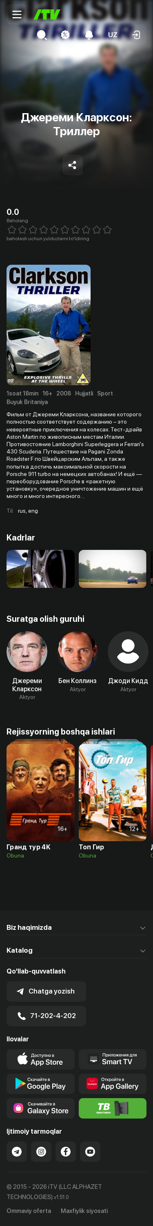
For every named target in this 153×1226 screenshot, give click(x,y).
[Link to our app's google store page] (41, 1084)
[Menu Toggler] (17, 14)
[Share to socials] (72, 165)
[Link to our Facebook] (65, 1151)
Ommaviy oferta (29, 1211)
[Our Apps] (113, 1059)
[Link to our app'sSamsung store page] (41, 1108)
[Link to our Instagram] (41, 1151)
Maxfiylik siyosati (84, 1211)
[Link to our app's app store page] (41, 1059)
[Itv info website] (113, 1108)
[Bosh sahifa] (46, 14)
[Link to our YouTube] (90, 1151)
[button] (112, 35)
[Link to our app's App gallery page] (113, 1084)
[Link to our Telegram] (17, 1151)
